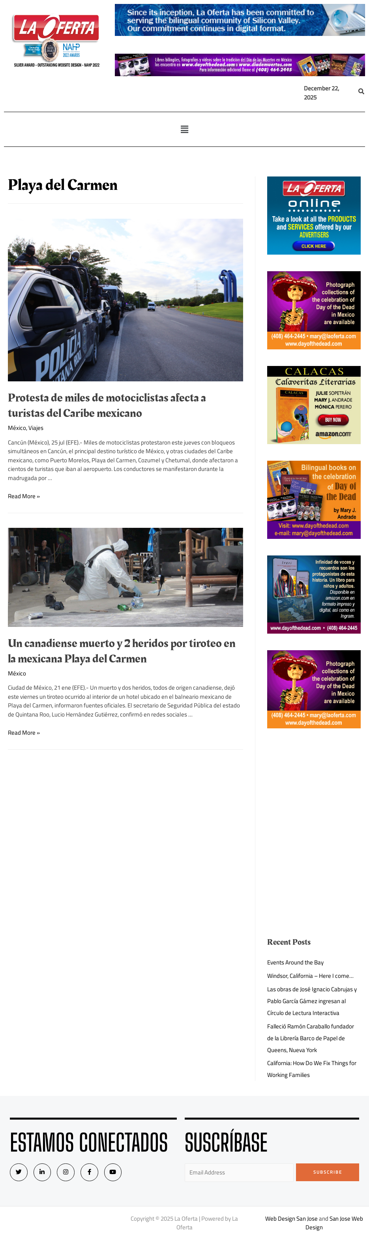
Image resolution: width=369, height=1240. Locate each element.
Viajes (35, 427)
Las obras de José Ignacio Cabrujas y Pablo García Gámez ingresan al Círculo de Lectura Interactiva (312, 1001)
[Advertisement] (314, 784)
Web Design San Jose (291, 1218)
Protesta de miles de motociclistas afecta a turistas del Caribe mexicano (107, 405)
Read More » (24, 496)
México (17, 427)
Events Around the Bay (295, 962)
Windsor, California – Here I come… (310, 975)
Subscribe (327, 1172)
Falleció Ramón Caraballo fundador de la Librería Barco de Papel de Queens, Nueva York (311, 1038)
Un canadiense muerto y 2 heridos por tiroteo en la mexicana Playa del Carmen (122, 651)
